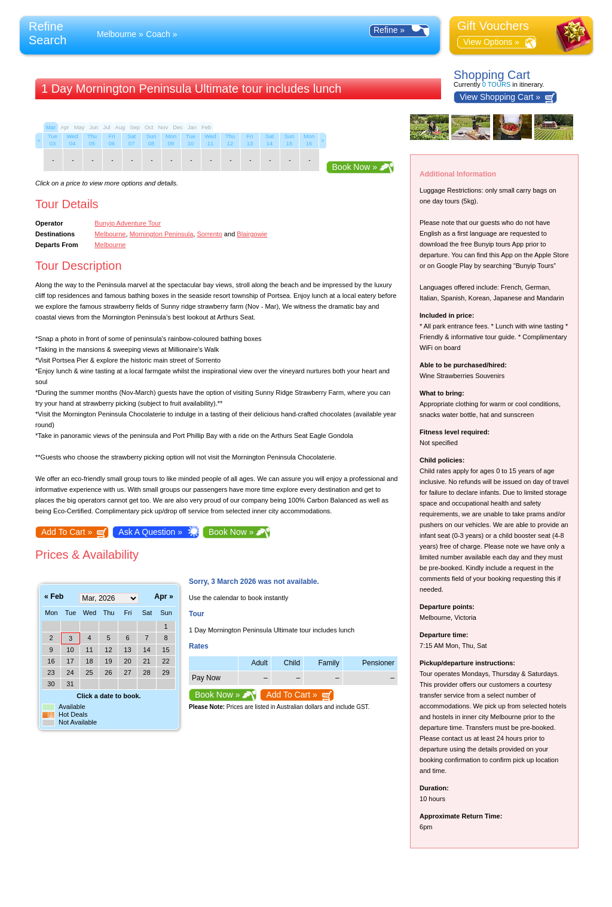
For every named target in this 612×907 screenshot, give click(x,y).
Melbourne (116, 34)
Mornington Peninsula (162, 234)
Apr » (163, 597)
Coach (158, 34)
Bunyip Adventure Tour (127, 223)
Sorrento (209, 234)
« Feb (53, 597)
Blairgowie (252, 234)
